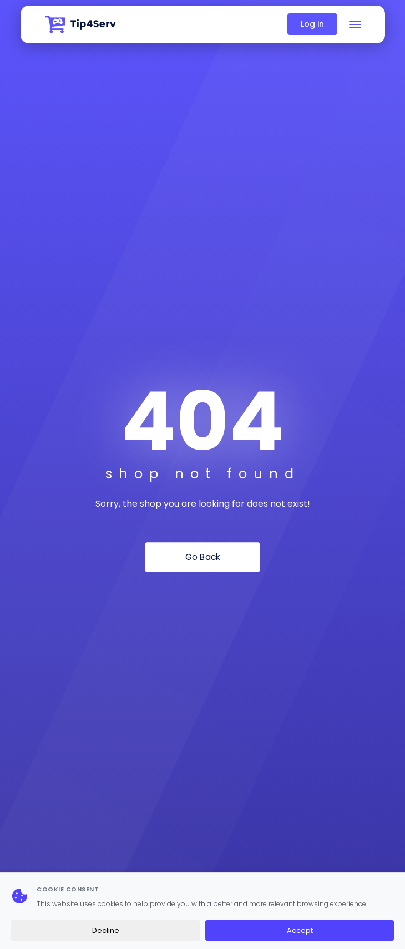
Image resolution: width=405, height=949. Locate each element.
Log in (312, 23)
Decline (105, 930)
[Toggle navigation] (355, 24)
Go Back (202, 557)
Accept (300, 930)
